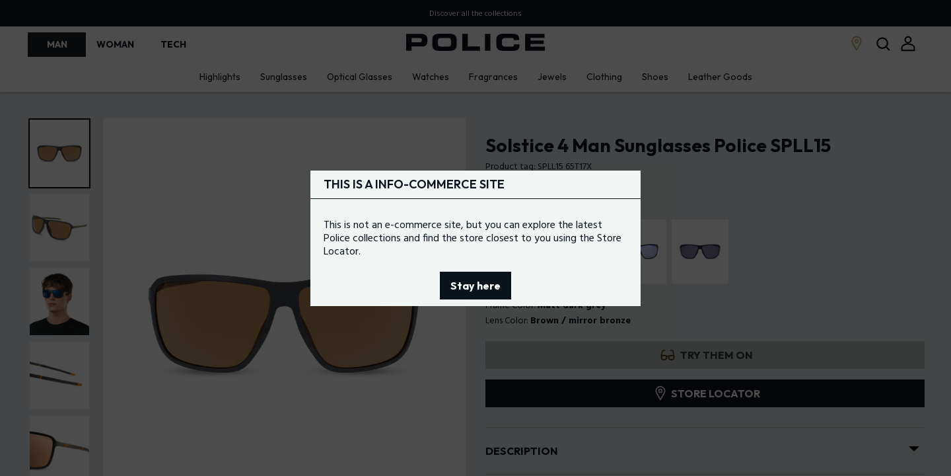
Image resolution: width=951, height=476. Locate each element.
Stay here (475, 285)
